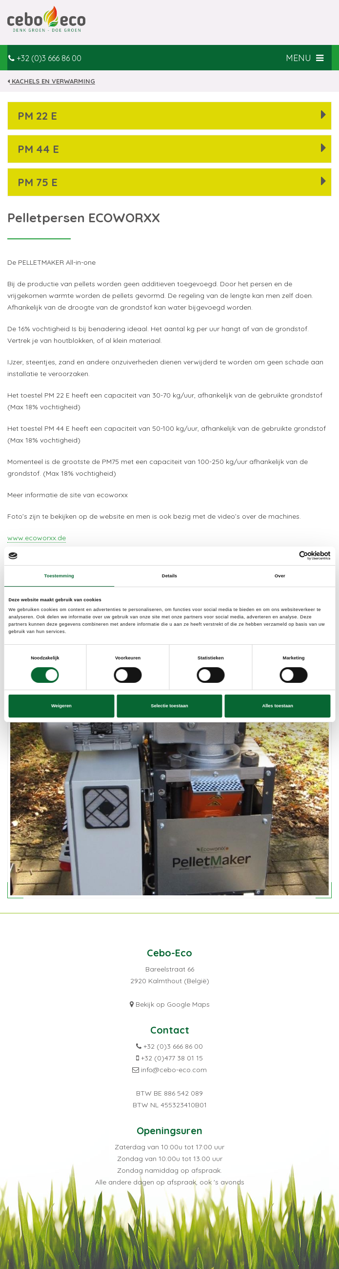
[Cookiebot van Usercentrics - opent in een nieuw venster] (288, 555)
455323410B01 (183, 1104)
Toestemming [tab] (59, 575)
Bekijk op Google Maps (173, 1004)
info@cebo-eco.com (174, 1069)
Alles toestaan (277, 705)
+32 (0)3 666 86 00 (49, 58)
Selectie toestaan (169, 705)
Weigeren (61, 705)
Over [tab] (280, 575)
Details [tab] (169, 575)
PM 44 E (38, 149)
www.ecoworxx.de (36, 537)
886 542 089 (183, 1093)
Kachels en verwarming (51, 81)
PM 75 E (38, 182)
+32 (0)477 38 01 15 (172, 1058)
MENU (305, 57)
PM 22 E (37, 116)
